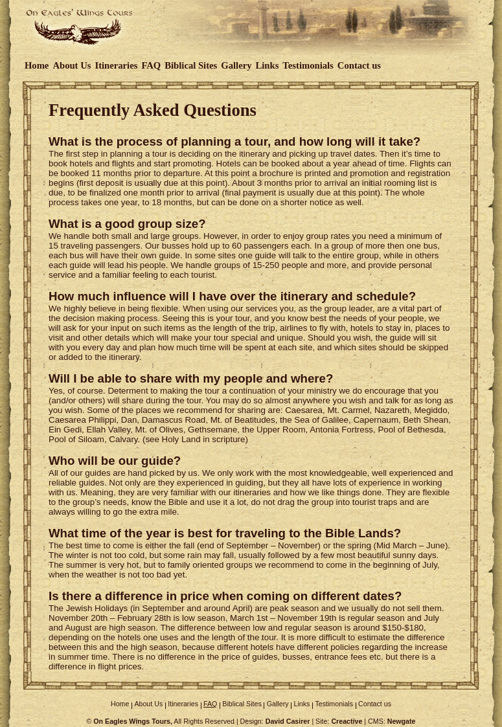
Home (37, 65)
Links (267, 65)
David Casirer (288, 721)
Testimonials (307, 65)
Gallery (236, 65)
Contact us (359, 65)
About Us (71, 65)
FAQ (151, 65)
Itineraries (116, 65)
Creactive (346, 721)
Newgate (401, 721)
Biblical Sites (191, 65)
